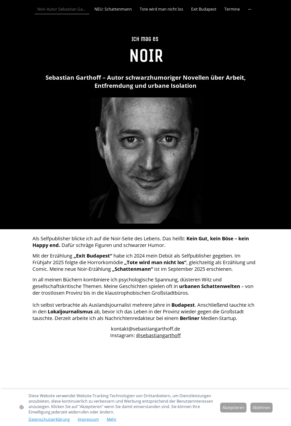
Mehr (112, 419)
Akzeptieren (233, 407)
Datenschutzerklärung (49, 419)
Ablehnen (261, 407)
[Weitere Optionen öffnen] (250, 9)
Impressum (88, 419)
